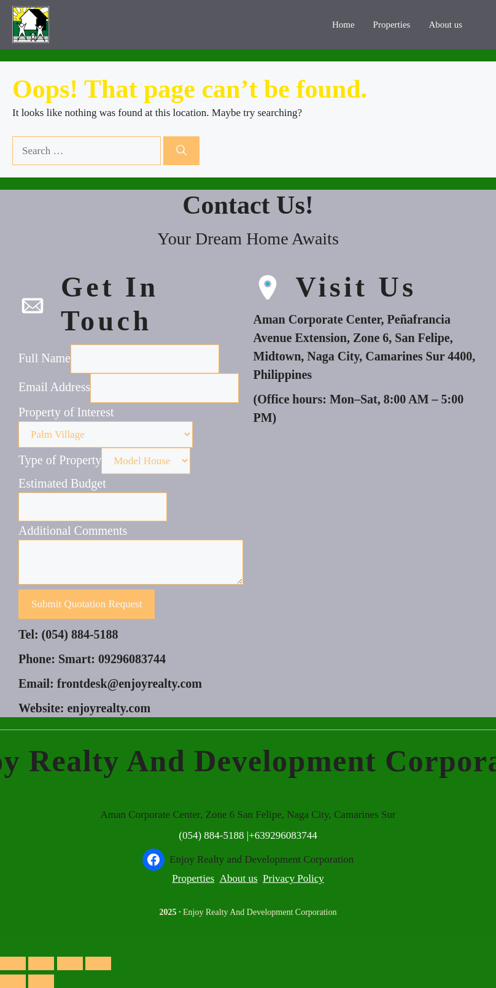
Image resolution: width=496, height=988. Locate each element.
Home (343, 24)
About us (445, 24)
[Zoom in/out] (13, 963)
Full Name (44, 358)
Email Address (54, 387)
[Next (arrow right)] (41, 981)
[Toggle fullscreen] (41, 963)
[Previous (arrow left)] (13, 981)
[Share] (70, 963)
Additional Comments (72, 530)
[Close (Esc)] (98, 963)
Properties (392, 24)
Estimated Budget (62, 483)
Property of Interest (66, 412)
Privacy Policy (293, 878)
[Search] (181, 151)
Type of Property (59, 460)
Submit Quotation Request (86, 604)
